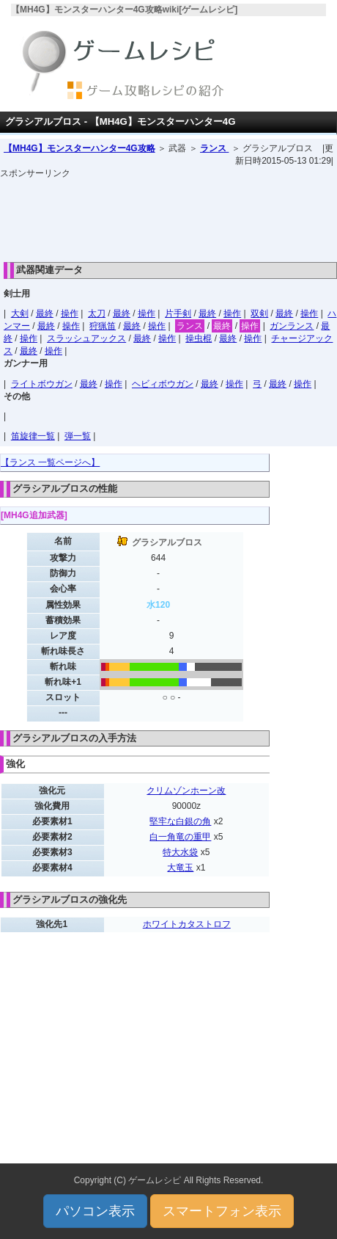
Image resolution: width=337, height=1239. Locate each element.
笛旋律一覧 (33, 436)
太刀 (96, 313)
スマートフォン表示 (222, 1211)
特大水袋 (180, 852)
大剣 (20, 313)
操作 (69, 313)
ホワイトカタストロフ (187, 924)
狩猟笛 (102, 326)
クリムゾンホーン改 (186, 790)
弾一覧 (77, 436)
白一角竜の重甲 (180, 837)
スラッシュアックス (86, 338)
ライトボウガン (42, 384)
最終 (44, 313)
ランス (214, 148)
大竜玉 (180, 867)
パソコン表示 (95, 1211)
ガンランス (292, 326)
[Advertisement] (168, 216)
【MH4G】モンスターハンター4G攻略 (79, 148)
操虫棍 (198, 338)
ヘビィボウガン (162, 384)
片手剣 (178, 313)
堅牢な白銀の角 (180, 821)
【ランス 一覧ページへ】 (50, 462)
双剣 (259, 313)
